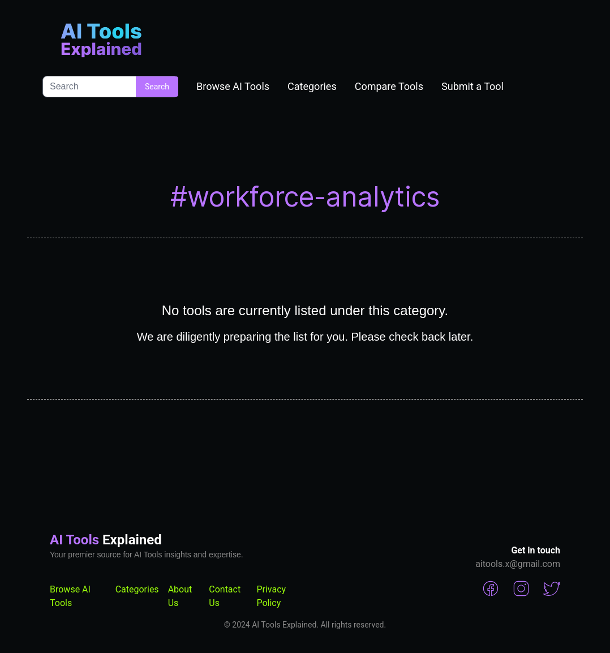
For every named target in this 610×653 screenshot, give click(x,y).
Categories (312, 86)
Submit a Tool (472, 86)
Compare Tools (389, 86)
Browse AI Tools (232, 86)
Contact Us (224, 596)
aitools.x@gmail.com (517, 564)
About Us (180, 596)
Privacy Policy (271, 596)
